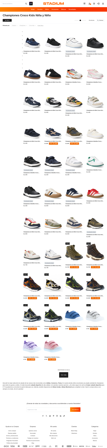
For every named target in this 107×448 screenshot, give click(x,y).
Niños (47, 9)
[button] (26, 3)
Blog (33, 433)
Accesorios (55, 9)
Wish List (53, 428)
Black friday (74, 421)
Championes (22, 25)
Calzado (14, 25)
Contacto (33, 425)
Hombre (39, 9)
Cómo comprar (12, 421)
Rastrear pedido (12, 423)
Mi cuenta (53, 421)
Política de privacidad (12, 433)
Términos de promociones (32, 430)
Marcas (63, 9)
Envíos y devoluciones (12, 425)
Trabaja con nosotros (32, 428)
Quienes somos (33, 421)
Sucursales (33, 423)
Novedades (72, 9)
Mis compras (53, 423)
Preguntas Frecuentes (12, 430)
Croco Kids (31, 25)
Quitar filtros (40, 25)
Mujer (33, 9)
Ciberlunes (74, 423)
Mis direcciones (53, 425)
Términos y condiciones (12, 428)
